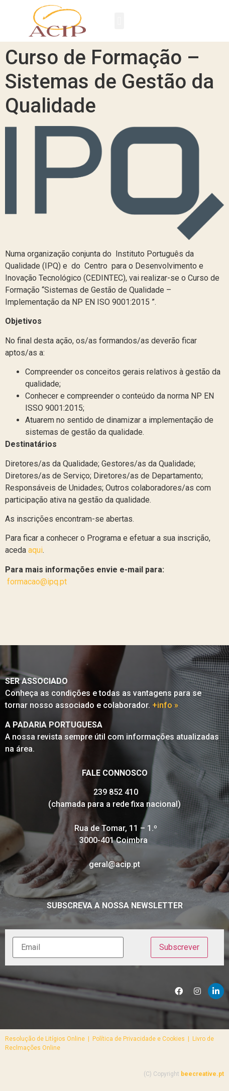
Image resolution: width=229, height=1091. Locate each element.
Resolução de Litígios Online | (48, 1038)
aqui (35, 550)
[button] (119, 21)
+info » (165, 705)
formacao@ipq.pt (37, 581)
